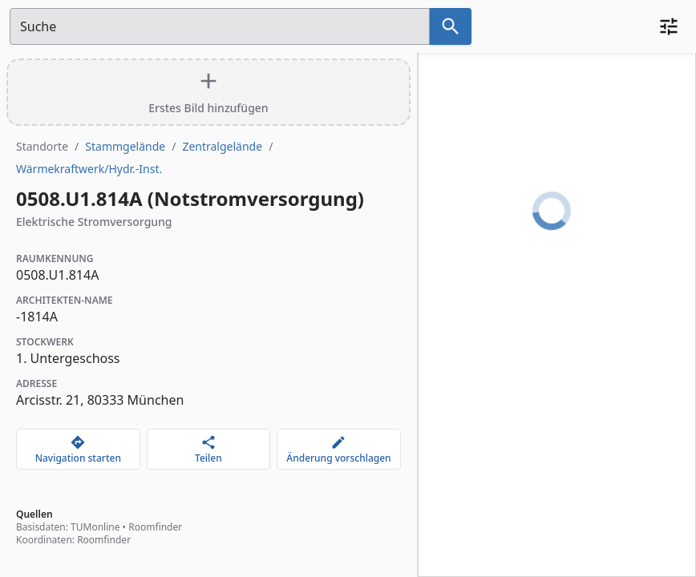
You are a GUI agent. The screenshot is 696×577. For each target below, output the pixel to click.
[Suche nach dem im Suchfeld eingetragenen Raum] (450, 26)
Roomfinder (155, 527)
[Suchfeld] (219, 26)
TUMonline (95, 527)
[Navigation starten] (78, 449)
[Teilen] (209, 449)
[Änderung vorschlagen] (339, 449)
